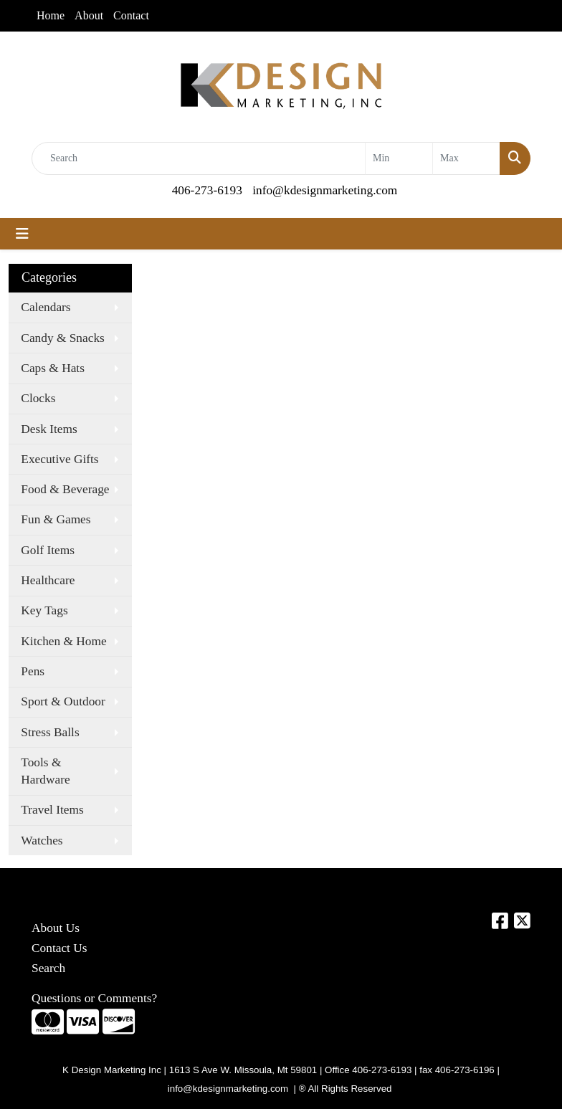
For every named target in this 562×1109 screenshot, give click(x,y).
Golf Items (48, 550)
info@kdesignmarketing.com (324, 190)
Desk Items (49, 429)
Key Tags (44, 610)
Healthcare (48, 580)
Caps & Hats (53, 368)
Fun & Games (55, 519)
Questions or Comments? (94, 998)
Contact (131, 15)
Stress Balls (50, 732)
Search (48, 968)
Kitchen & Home (63, 641)
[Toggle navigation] (22, 234)
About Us (56, 928)
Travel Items (52, 810)
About (89, 15)
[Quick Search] (199, 158)
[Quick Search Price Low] (399, 158)
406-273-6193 (207, 190)
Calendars (45, 307)
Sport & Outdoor (63, 701)
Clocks (38, 398)
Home (51, 15)
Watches (41, 840)
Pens (32, 671)
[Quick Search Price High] (466, 158)
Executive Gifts (59, 459)
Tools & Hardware (45, 771)
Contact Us (59, 948)
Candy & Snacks (62, 338)
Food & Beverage (65, 489)
